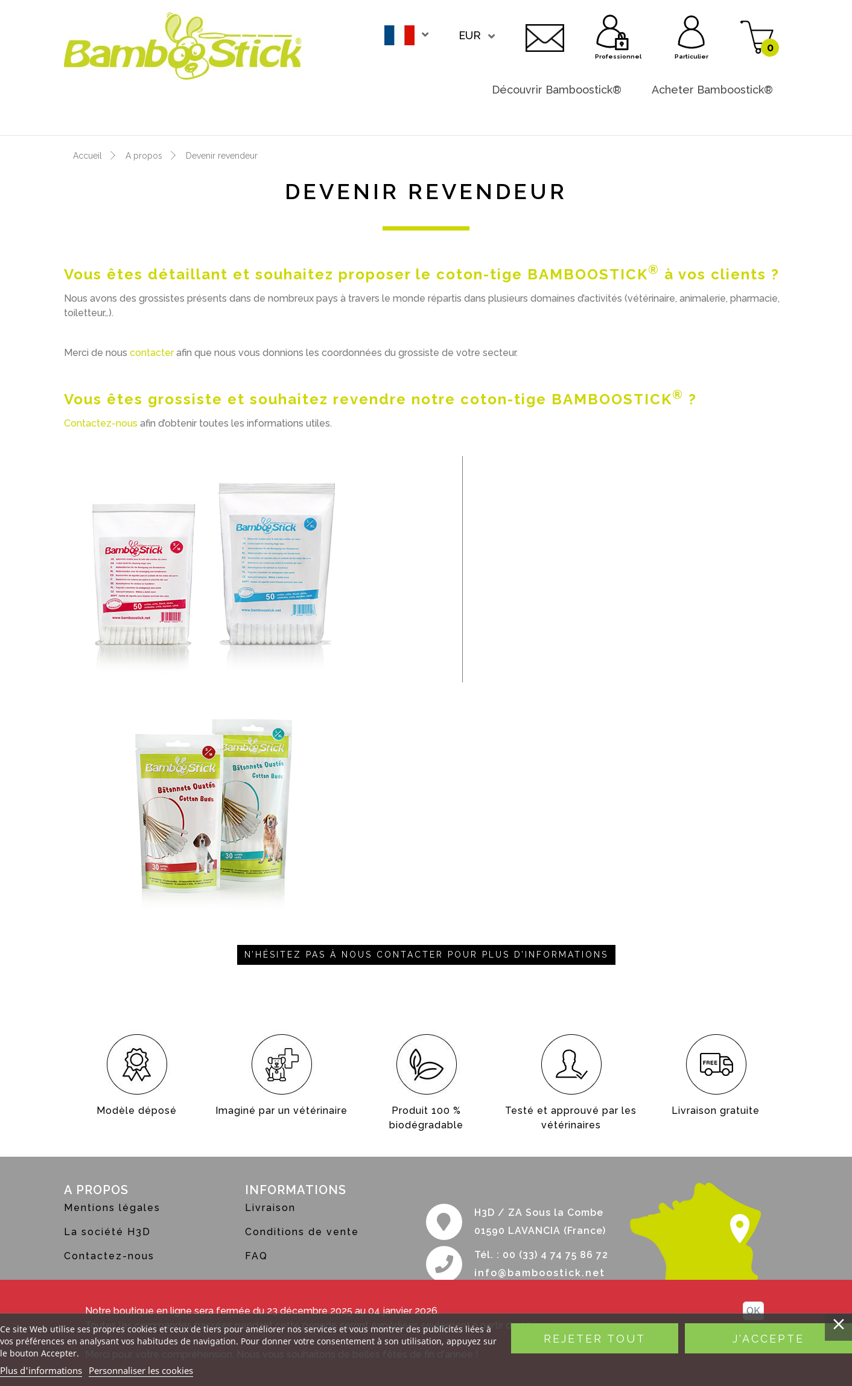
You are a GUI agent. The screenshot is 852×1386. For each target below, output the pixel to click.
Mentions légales (112, 1207)
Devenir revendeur (723, 113)
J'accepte (768, 1338)
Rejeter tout (595, 1338)
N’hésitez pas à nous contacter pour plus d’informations (426, 954)
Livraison (270, 1207)
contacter (152, 352)
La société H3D (107, 1232)
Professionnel (613, 30)
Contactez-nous (545, 36)
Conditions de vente (302, 1232)
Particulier (691, 30)
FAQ (256, 1256)
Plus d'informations (41, 1370)
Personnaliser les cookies (141, 1370)
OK (753, 1311)
